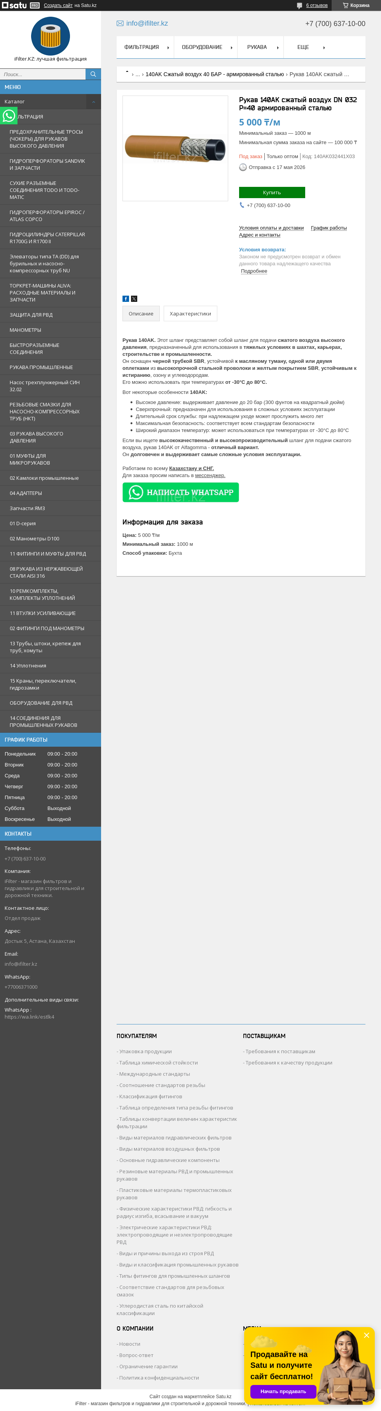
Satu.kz (223, 1396)
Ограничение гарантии (148, 1366)
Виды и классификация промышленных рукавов (179, 1264)
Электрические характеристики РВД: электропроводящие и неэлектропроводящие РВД (174, 1235)
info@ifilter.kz (21, 963)
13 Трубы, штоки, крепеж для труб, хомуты (45, 647)
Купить (272, 192)
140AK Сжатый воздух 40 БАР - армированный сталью (215, 74)
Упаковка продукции (145, 1051)
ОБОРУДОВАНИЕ (202, 47)
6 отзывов (317, 5)
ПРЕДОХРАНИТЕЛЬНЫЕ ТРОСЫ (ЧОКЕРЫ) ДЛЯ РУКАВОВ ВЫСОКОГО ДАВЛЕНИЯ (46, 138)
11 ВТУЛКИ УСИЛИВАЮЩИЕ (43, 613)
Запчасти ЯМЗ (27, 508)
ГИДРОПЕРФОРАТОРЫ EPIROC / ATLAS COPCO (47, 216)
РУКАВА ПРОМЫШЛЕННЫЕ (41, 367)
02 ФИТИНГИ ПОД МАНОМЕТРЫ (47, 628)
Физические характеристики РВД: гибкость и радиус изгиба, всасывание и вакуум (174, 1212)
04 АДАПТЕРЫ (26, 492)
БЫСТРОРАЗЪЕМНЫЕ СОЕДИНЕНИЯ (34, 348)
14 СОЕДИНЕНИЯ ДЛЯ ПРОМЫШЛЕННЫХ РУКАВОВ (43, 721)
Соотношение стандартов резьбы (162, 1085)
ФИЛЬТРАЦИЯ (26, 116)
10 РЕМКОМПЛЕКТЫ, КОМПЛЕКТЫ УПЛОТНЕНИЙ (42, 594)
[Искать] (93, 74)
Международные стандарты (154, 1073)
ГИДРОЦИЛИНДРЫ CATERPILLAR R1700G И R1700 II (47, 238)
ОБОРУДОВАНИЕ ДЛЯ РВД (41, 702)
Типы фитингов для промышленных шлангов (174, 1275)
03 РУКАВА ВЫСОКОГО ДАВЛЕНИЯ (36, 437)
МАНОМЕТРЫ (25, 329)
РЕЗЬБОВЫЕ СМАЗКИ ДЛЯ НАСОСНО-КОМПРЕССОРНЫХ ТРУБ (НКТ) (45, 411)
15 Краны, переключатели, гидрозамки (43, 684)
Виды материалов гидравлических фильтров (175, 1137)
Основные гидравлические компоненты (169, 1160)
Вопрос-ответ (136, 1355)
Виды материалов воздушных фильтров (169, 1148)
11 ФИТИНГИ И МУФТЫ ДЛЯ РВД (48, 553)
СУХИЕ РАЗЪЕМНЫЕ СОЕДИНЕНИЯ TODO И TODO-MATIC (44, 189)
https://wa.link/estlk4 (29, 1016)
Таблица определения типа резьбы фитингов (176, 1107)
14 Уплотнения (28, 665)
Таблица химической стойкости (158, 1062)
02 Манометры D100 (34, 538)
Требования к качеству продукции (289, 1062)
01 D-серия (23, 523)
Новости (129, 1343)
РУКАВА (257, 47)
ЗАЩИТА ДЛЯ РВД (31, 314)
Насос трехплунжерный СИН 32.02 (45, 386)
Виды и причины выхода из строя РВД (166, 1253)
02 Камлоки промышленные (44, 477)
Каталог (14, 101)
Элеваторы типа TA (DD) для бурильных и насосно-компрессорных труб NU (44, 263)
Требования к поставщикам (280, 1051)
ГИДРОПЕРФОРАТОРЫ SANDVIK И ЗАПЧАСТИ (47, 164)
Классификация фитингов (150, 1096)
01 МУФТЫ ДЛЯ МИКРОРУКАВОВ (30, 459)
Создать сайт (58, 5)
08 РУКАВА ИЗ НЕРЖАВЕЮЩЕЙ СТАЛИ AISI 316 (46, 572)
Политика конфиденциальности (159, 1377)
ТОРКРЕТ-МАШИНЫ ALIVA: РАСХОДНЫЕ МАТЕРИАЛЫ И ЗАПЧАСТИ (42, 292)
